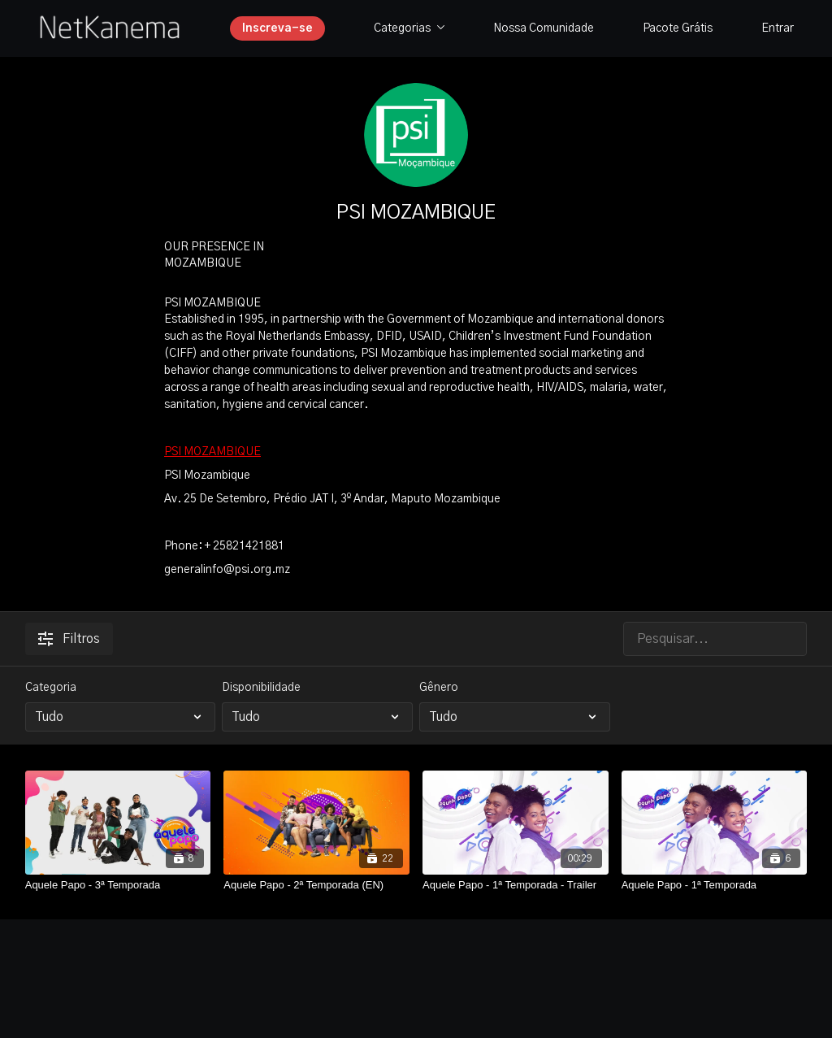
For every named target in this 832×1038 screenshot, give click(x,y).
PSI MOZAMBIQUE (212, 452)
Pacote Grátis (678, 28)
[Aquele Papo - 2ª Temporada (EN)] (316, 885)
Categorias (409, 28)
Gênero (438, 687)
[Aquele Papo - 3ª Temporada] (118, 885)
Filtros (69, 639)
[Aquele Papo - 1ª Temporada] (715, 885)
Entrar (777, 28)
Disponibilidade (261, 687)
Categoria (50, 687)
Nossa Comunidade (543, 28)
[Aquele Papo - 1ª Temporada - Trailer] (515, 885)
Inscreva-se (277, 28)
